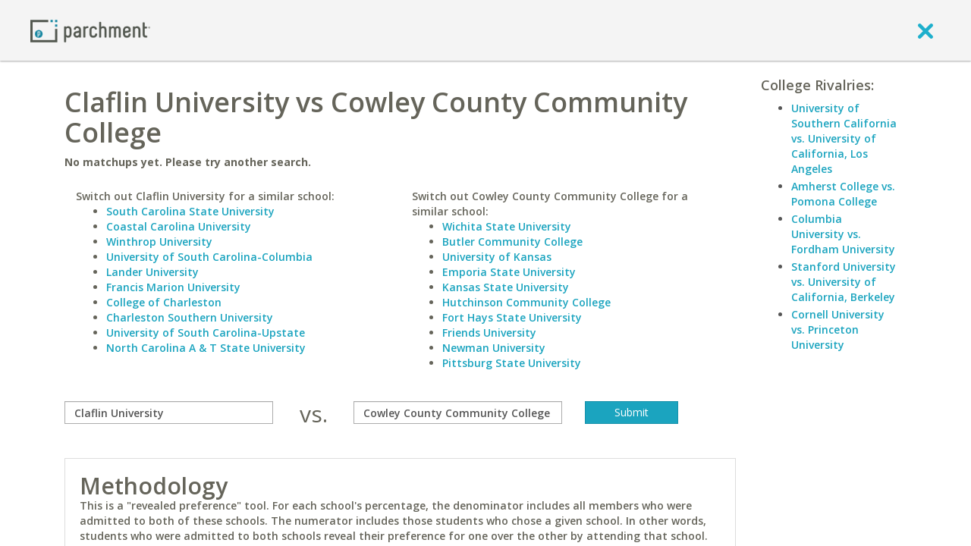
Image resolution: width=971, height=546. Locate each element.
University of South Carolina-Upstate (205, 332)
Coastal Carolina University (178, 226)
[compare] (168, 412)
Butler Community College (512, 241)
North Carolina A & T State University (206, 347)
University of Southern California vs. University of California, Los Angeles (844, 138)
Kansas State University (505, 287)
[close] (925, 30)
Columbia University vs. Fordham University (843, 234)
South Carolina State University (190, 211)
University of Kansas (496, 256)
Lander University (152, 272)
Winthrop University (159, 241)
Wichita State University (506, 226)
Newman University (493, 347)
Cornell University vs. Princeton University (838, 329)
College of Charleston (164, 302)
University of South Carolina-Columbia (209, 256)
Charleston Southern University (189, 317)
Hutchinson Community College (526, 302)
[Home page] (90, 30)
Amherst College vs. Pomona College (843, 194)
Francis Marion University (173, 287)
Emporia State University (509, 272)
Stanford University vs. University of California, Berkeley (843, 281)
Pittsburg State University (511, 363)
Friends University (489, 332)
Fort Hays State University (512, 317)
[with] (458, 412)
